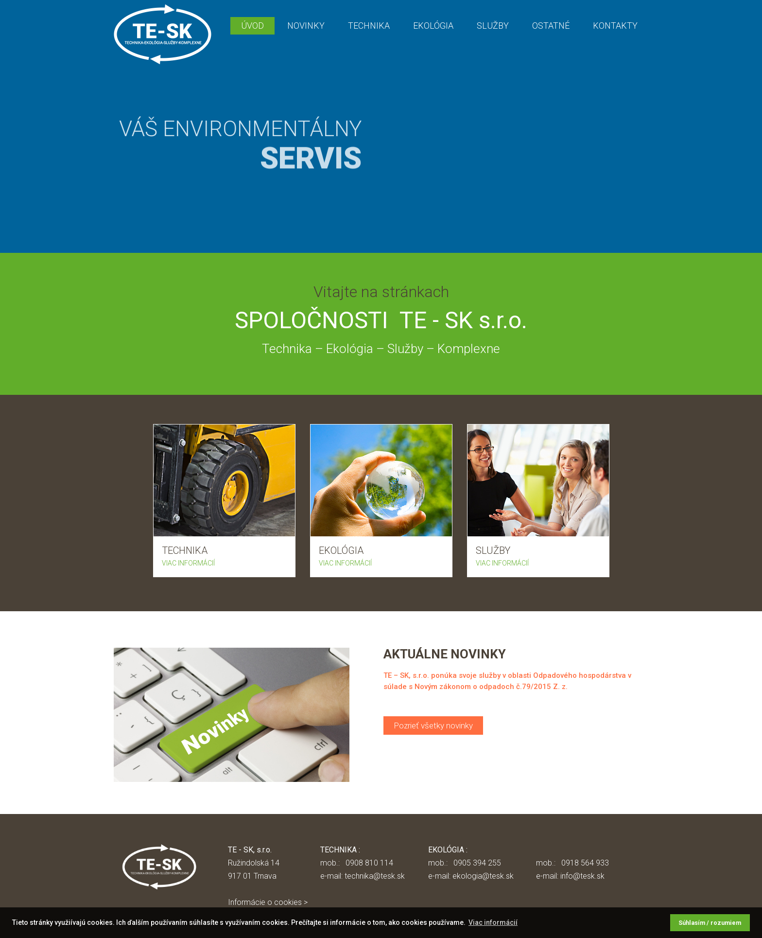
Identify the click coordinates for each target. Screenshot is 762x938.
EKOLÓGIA (433, 25)
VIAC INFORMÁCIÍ (188, 563)
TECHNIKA (369, 25)
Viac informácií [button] (493, 922)
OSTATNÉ (551, 25)
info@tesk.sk (582, 876)
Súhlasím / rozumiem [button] (709, 922)
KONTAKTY (615, 25)
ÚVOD (252, 25)
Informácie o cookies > (268, 902)
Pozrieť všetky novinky (433, 725)
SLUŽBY (493, 25)
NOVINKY (306, 25)
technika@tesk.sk (375, 876)
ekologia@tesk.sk (483, 876)
